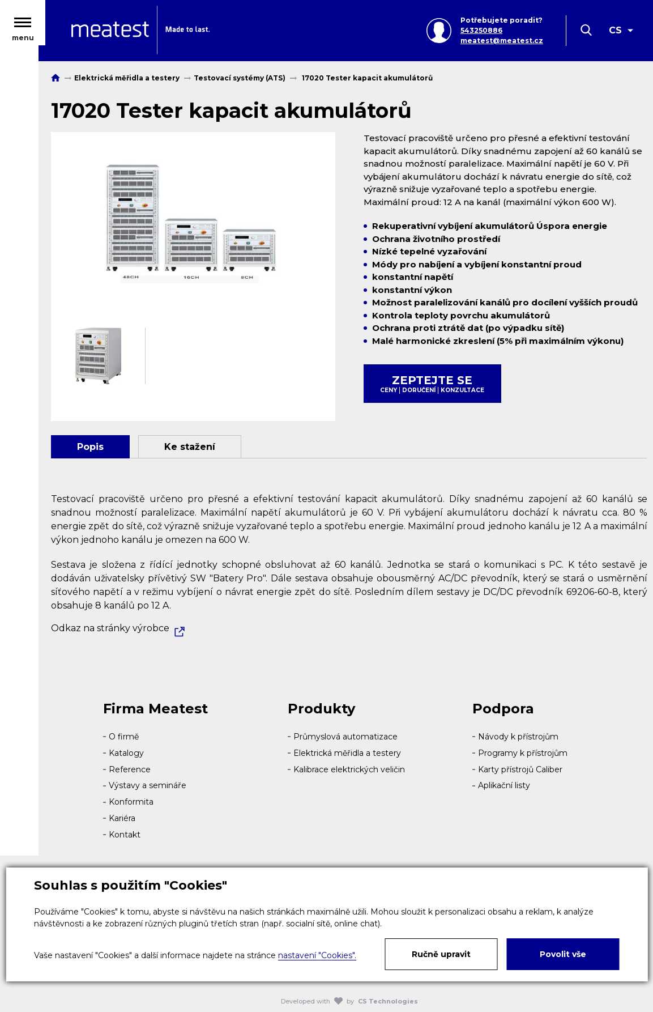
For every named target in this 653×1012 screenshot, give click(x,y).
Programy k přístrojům (522, 753)
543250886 (481, 32)
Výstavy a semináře (147, 785)
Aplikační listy (504, 785)
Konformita (131, 802)
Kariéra (122, 818)
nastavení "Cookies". (317, 955)
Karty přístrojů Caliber (520, 769)
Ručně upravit (441, 954)
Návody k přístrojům (518, 737)
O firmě (124, 737)
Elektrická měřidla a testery (347, 753)
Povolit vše (563, 954)
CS (615, 32)
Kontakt (124, 835)
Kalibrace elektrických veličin (349, 769)
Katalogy (126, 753)
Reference (130, 769)
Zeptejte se (432, 383)
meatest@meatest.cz (501, 43)
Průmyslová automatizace (345, 737)
